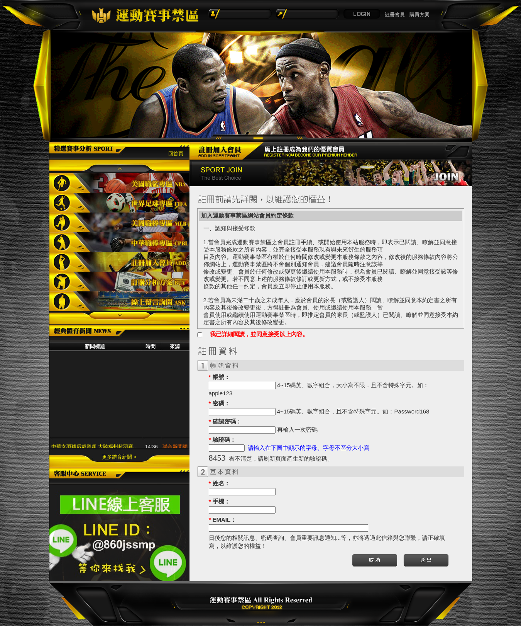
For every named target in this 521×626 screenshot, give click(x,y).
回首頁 (175, 153)
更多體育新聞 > (119, 457)
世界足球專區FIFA (119, 203)
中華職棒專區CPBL (119, 242)
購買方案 (419, 14)
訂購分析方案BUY (119, 281)
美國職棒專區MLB (119, 222)
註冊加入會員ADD (119, 262)
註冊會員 (395, 14)
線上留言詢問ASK (119, 301)
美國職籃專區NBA (119, 183)
